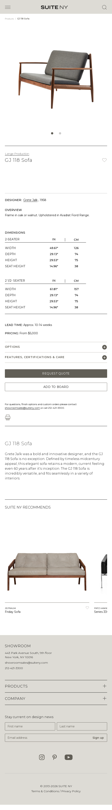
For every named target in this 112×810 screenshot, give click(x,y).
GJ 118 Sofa (23, 18)
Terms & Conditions (45, 791)
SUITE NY (65, 786)
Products (9, 18)
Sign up (98, 738)
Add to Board (56, 387)
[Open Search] (104, 7)
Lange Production (17, 153)
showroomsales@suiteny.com (22, 407)
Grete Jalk (30, 200)
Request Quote (56, 373)
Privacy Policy (71, 791)
